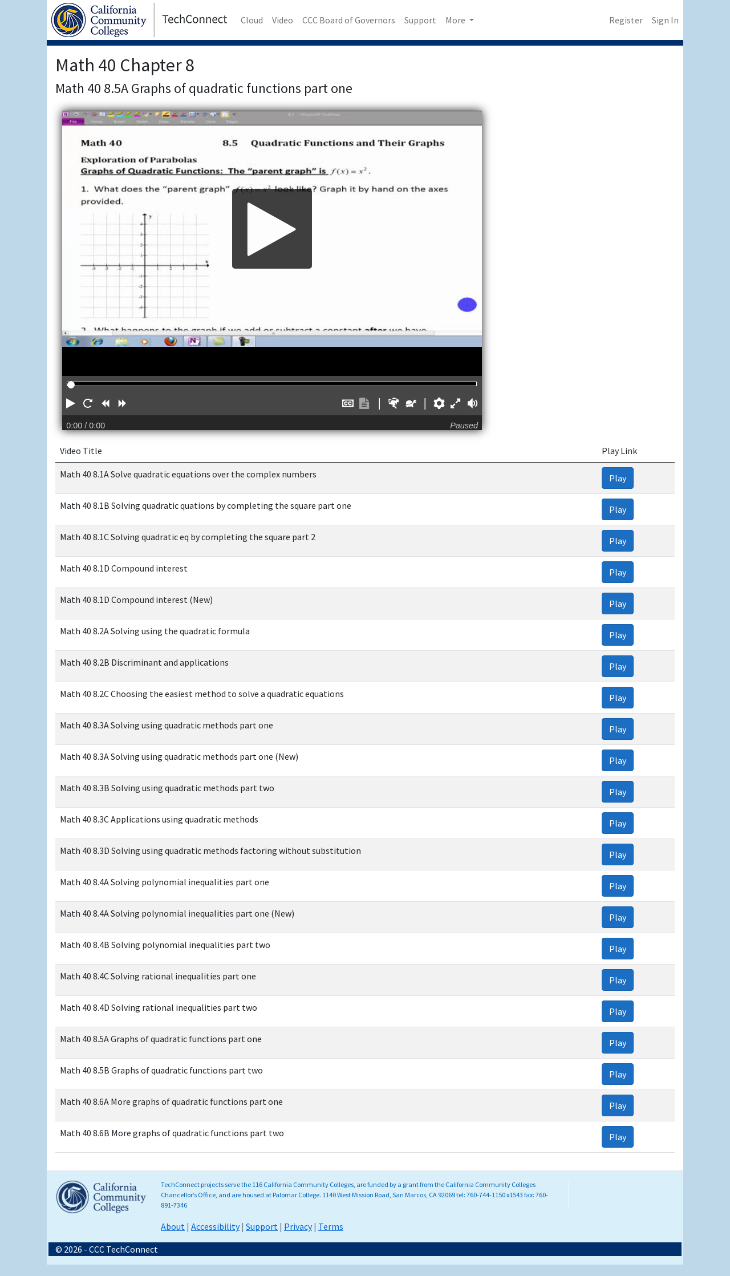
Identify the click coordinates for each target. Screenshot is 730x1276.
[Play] (272, 229)
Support (420, 20)
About (173, 1226)
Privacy (298, 1226)
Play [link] (617, 478)
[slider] (71, 384)
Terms (330, 1226)
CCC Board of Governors (348, 20)
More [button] (456, 20)
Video (282, 20)
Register (626, 20)
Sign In (665, 20)
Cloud (252, 20)
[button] (71, 403)
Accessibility (215, 1226)
